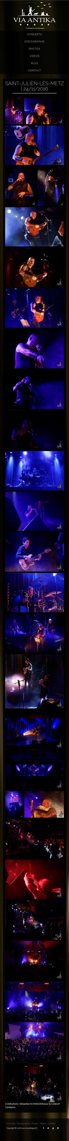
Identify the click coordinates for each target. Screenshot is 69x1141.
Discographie (35, 41)
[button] (14, 111)
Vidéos (35, 56)
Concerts (34, 34)
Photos (34, 48)
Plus (34, 63)
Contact (34, 70)
